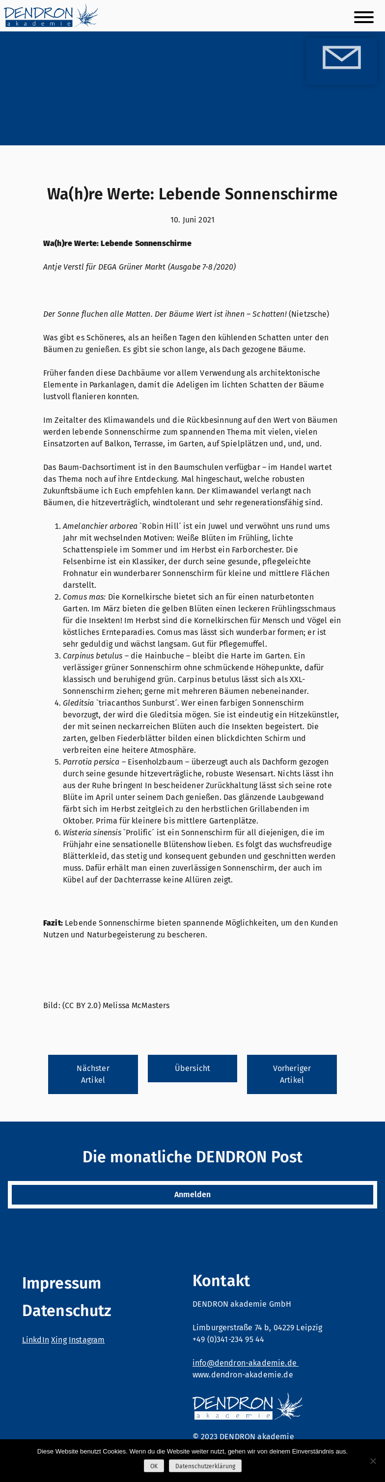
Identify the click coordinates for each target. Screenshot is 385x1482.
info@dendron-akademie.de (245, 1363)
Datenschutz (67, 1310)
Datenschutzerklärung (205, 1466)
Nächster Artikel (93, 1074)
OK (154, 1466)
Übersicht (192, 1068)
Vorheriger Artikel (292, 1074)
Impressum (61, 1283)
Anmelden (192, 1194)
